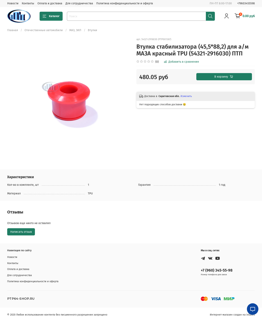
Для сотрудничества (79, 3)
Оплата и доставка (49, 3)
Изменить (186, 96)
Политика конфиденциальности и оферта (124, 3)
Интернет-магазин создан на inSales (232, 314)
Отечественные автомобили (43, 30)
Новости (13, 3)
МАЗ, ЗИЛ (75, 30)
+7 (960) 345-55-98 (216, 270)
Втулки (92, 30)
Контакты (28, 3)
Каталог (51, 16)
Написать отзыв (21, 231)
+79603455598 (246, 3)
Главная (12, 30)
